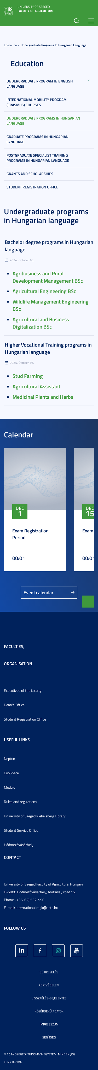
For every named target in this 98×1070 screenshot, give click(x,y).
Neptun (9, 758)
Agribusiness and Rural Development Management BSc (48, 277)
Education (10, 45)
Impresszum (49, 1024)
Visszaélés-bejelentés (49, 998)
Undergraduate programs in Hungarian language (53, 45)
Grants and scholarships (30, 173)
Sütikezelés (49, 972)
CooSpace (11, 772)
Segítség (49, 1037)
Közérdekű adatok (49, 1011)
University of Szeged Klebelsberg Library (35, 815)
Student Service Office (21, 830)
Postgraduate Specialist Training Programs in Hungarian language (38, 158)
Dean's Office (14, 704)
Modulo (9, 787)
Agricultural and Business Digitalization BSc (41, 323)
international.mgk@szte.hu (37, 907)
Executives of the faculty (23, 690)
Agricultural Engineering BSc (44, 291)
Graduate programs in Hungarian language (37, 139)
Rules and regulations (20, 801)
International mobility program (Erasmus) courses (37, 102)
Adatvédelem (49, 985)
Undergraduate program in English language (40, 84)
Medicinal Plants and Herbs (43, 396)
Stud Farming (28, 375)
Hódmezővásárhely (18, 844)
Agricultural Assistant (36, 386)
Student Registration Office (32, 187)
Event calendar (39, 592)
